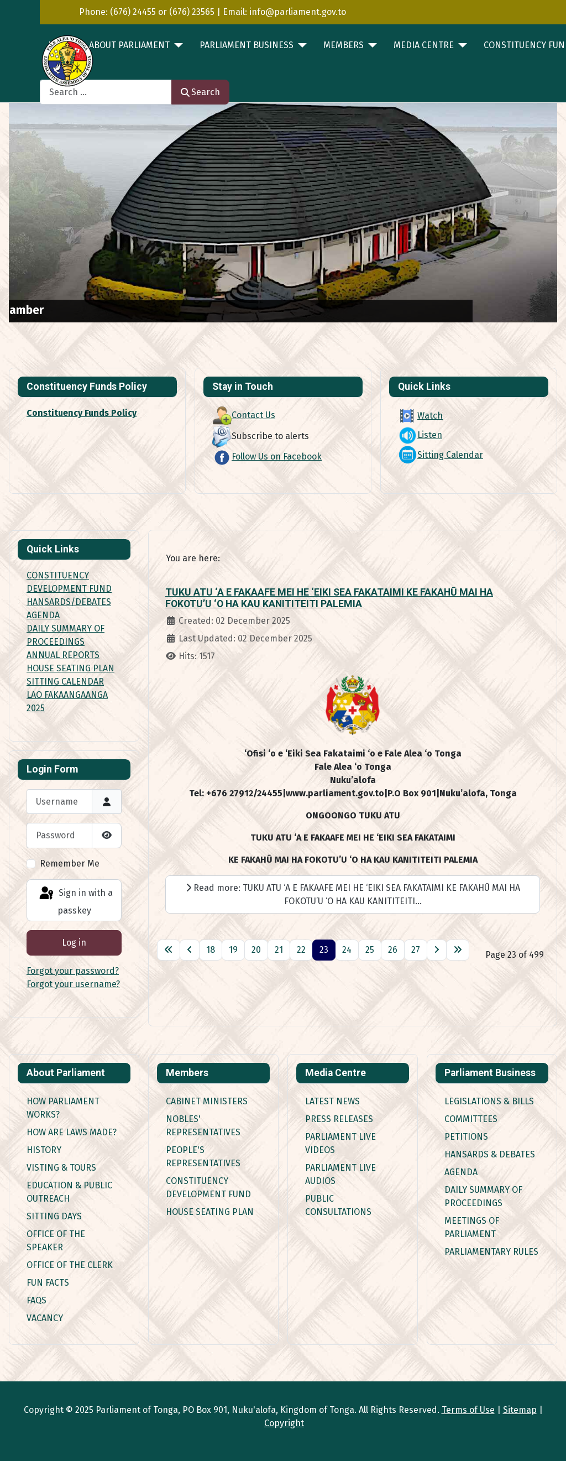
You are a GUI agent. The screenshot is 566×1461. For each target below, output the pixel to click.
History (44, 1150)
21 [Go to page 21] (279, 950)
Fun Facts (48, 1282)
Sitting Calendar (440, 455)
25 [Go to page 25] (369, 950)
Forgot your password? (73, 971)
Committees (470, 1119)
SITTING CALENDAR (65, 681)
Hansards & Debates (489, 1154)
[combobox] (106, 92)
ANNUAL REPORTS (63, 655)
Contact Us (243, 415)
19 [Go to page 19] (233, 950)
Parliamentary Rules (491, 1251)
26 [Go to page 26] (392, 950)
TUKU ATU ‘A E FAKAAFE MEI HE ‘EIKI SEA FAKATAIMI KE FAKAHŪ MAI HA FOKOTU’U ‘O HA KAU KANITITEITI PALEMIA (329, 598)
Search (200, 92)
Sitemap (520, 1410)
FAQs (36, 1300)
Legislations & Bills (489, 1101)
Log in (74, 942)
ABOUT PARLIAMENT (129, 45)
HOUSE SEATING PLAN (70, 668)
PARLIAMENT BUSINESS (247, 45)
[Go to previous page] (190, 950)
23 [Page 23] (323, 950)
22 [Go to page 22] (301, 950)
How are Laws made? (72, 1132)
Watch (420, 415)
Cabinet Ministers (207, 1101)
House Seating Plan (210, 1212)
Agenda (461, 1172)
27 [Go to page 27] (415, 950)
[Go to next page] (437, 950)
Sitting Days (54, 1216)
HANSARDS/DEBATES (69, 602)
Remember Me (69, 863)
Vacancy (45, 1318)
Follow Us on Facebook (267, 456)
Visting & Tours (61, 1167)
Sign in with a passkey (75, 900)
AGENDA (43, 615)
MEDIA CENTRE (424, 45)
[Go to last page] (457, 950)
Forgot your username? (73, 984)
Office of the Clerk (70, 1265)
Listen (420, 435)
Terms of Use (468, 1410)
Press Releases (339, 1119)
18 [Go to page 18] (210, 950)
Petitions (466, 1136)
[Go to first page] (168, 950)
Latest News (332, 1101)
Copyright (284, 1423)
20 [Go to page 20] (256, 950)
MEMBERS (343, 45)
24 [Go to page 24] (347, 950)
